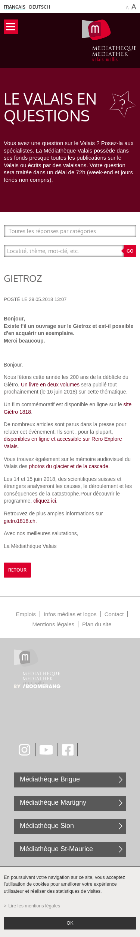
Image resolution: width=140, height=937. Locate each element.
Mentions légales (53, 624)
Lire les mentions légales (34, 906)
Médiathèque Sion (47, 825)
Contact (114, 614)
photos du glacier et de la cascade (68, 466)
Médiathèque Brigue (50, 779)
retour (17, 570)
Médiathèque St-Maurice (56, 849)
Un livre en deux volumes (50, 385)
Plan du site (96, 624)
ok (69, 923)
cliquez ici (44, 501)
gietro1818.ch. (20, 521)
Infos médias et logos (70, 614)
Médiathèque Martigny (53, 802)
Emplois (26, 614)
